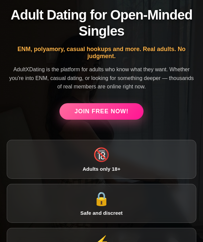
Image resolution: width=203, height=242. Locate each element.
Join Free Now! (102, 111)
